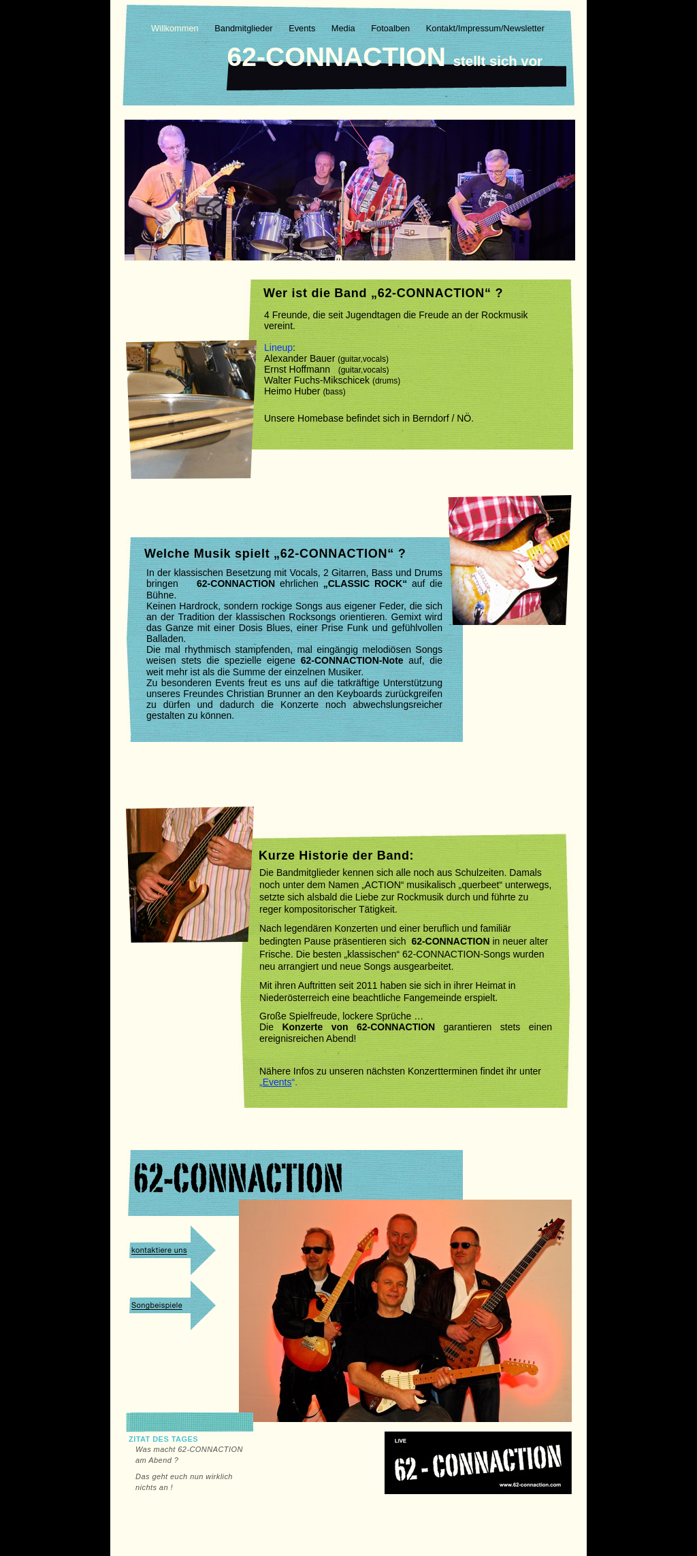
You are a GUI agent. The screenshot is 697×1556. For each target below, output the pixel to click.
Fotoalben (391, 28)
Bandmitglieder (244, 28)
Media (344, 28)
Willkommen (176, 28)
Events (303, 28)
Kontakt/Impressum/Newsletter (485, 28)
